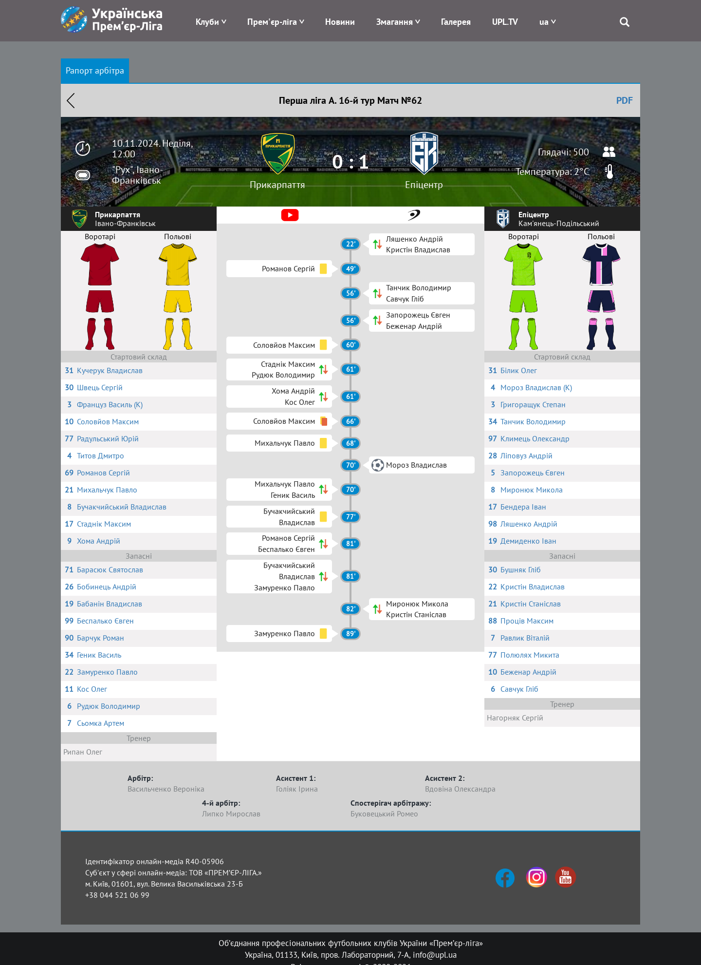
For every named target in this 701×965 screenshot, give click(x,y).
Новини (340, 21)
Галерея (456, 21)
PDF (624, 100)
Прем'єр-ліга (272, 21)
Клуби (207, 21)
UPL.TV (505, 21)
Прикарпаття (277, 184)
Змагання (394, 21)
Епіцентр (424, 184)
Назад (70, 100)
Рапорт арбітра (95, 70)
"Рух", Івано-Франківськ (137, 175)
